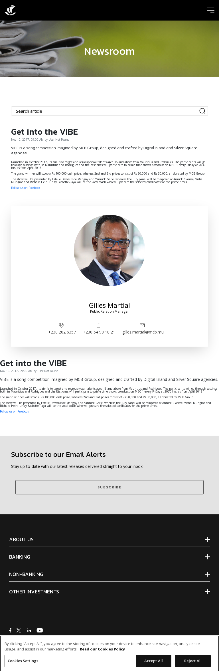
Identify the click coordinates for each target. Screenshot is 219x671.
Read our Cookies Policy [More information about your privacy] (102, 653)
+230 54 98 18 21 (99, 328)
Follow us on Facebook (25, 188)
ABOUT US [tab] (21, 539)
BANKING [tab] (19, 557)
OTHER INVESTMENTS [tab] (34, 592)
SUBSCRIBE (109, 487)
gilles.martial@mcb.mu (143, 328)
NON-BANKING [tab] (26, 574)
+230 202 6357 (62, 328)
